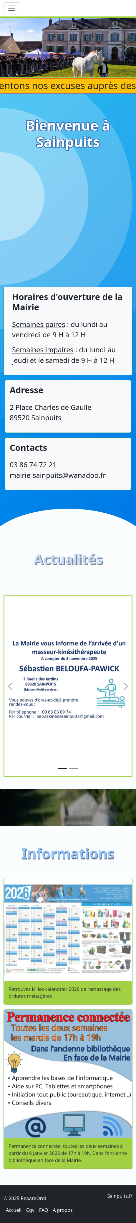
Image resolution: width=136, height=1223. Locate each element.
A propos (62, 1210)
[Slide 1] (62, 795)
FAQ (43, 1210)
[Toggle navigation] (12, 8)
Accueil (13, 1210)
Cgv (30, 1210)
